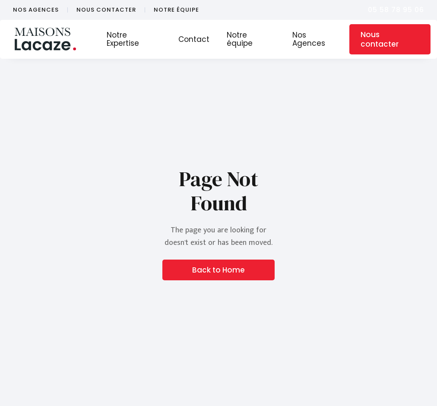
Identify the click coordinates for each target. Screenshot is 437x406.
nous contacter (106, 10)
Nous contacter (380, 39)
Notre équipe (240, 39)
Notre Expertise (123, 39)
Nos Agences (308, 39)
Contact (193, 39)
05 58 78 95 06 (396, 10)
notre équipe (176, 10)
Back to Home (218, 270)
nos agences (36, 10)
